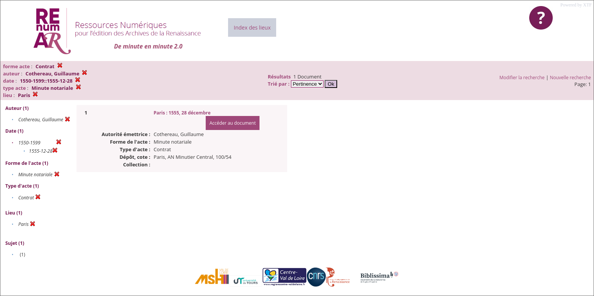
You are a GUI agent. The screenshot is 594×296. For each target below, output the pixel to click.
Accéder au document (232, 123)
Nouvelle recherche (570, 77)
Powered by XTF (576, 5)
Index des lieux (252, 27)
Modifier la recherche (521, 77)
